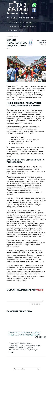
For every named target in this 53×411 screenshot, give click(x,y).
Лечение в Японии (14, 26)
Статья (16, 36)
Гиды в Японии (29, 26)
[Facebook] (34, 10)
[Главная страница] (17, 10)
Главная (9, 36)
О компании (12, 30)
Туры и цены (12, 18)
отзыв (39, 289)
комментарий (26, 289)
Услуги (22, 18)
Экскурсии (30, 18)
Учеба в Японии (24, 22)
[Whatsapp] (34, 5)
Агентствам (12, 22)
